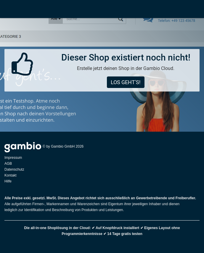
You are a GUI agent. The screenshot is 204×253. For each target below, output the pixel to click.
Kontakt (10, 175)
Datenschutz (14, 169)
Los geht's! (126, 82)
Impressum (13, 158)
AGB (8, 163)
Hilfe (8, 181)
